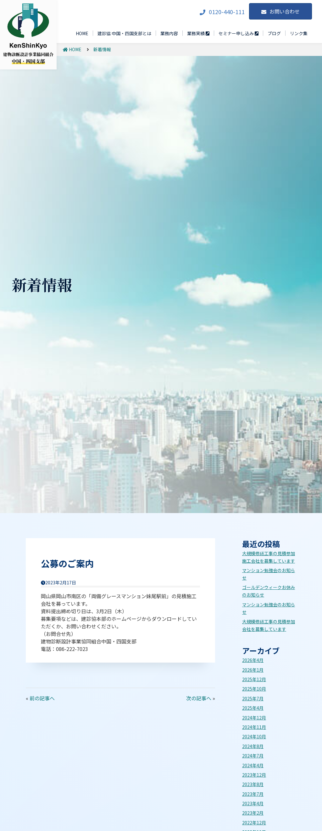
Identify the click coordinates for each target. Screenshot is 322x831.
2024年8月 (253, 746)
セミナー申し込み (238, 33)
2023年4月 (253, 803)
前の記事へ (42, 698)
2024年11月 (254, 727)
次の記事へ (198, 698)
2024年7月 (253, 755)
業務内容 (169, 33)
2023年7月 (253, 794)
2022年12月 (254, 822)
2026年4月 (253, 660)
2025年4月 (253, 708)
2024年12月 (254, 717)
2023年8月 (253, 784)
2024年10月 (254, 736)
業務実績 (198, 33)
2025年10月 (254, 689)
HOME (82, 33)
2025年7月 (253, 698)
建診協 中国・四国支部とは (124, 33)
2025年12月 (254, 679)
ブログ (274, 33)
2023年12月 (254, 775)
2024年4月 (253, 765)
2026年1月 (253, 670)
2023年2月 (253, 813)
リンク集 (299, 33)
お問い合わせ (284, 11)
